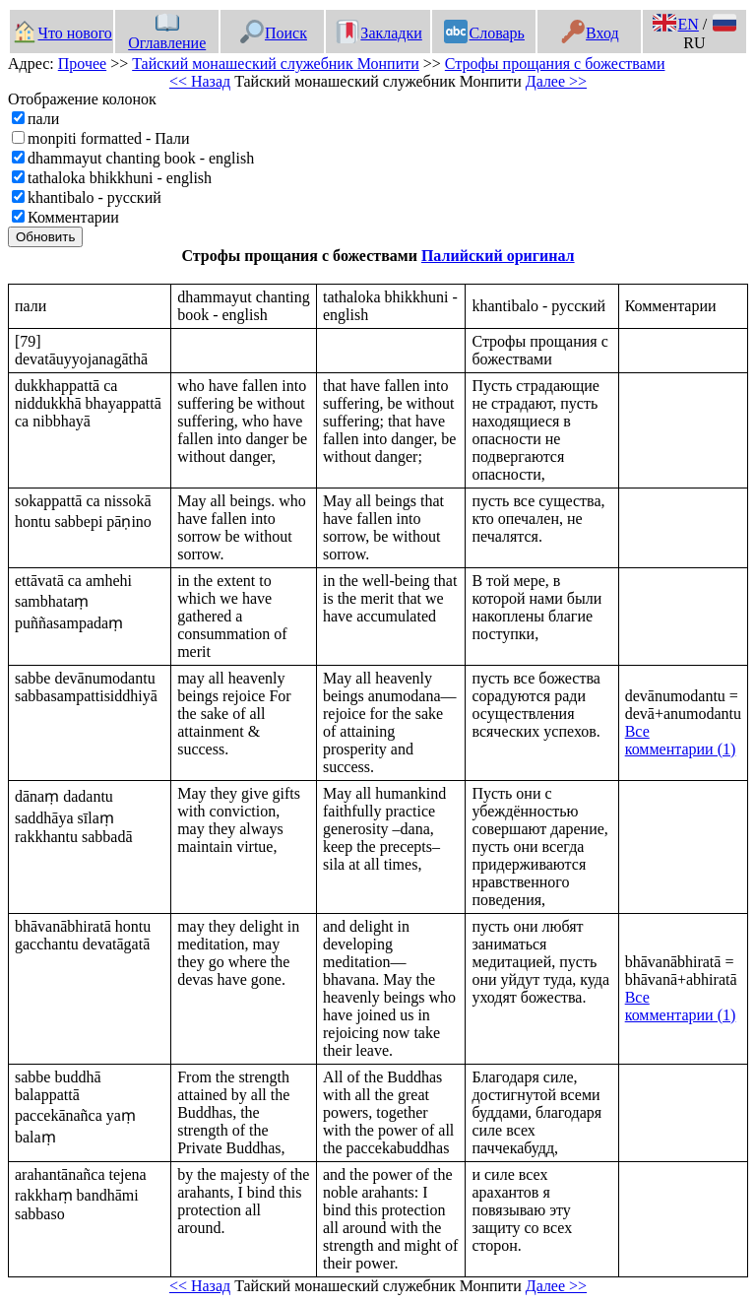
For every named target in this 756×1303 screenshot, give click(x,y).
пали (43, 118)
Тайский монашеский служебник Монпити (275, 63)
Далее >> (556, 81)
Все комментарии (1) (680, 740)
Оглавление (167, 33)
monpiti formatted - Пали (109, 138)
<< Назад (199, 81)
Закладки (379, 33)
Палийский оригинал (498, 255)
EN (675, 24)
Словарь (484, 33)
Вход (590, 33)
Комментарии (73, 217)
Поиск (273, 33)
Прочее (82, 63)
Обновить (45, 236)
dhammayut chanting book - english (141, 158)
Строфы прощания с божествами (555, 63)
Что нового (62, 33)
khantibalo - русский (94, 197)
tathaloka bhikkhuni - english (120, 177)
